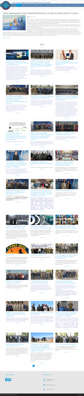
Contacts (80, 394)
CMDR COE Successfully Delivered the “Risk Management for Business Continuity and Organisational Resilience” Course (42, 136)
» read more (17, 81)
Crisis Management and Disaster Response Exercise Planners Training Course (66, 256)
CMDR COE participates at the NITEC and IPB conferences (16, 227)
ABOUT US (24, 5)
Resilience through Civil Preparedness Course (14, 282)
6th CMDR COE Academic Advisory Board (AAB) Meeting (65, 282)
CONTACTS (67, 5)
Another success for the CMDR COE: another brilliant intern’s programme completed (65, 314)
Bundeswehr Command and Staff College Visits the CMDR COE (42, 97)
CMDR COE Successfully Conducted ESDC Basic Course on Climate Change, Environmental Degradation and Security (17, 100)
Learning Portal (76, 5)
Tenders (61, 5)
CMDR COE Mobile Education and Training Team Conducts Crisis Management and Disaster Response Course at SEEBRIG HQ (42, 64)
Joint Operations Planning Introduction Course (14, 345)
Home (14, 5)
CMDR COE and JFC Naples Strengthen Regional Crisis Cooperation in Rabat (64, 163)
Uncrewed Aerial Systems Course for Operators (42, 313)
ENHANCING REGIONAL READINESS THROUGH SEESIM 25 (41, 163)
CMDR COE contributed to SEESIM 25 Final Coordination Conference (16, 314)
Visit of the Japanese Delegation (66, 344)
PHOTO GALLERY (6, 38)
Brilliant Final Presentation (64, 190)
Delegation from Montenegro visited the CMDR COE (65, 133)
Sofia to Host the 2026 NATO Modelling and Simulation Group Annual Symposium (17, 62)
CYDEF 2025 (10, 255)
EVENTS (41, 5)
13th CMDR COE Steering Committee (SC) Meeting (39, 282)
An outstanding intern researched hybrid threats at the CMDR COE (66, 62)
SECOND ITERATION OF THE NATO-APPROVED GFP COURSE (66, 227)
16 (48, 365)
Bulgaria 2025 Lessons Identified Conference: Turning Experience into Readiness (66, 98)
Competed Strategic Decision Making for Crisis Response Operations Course (16, 192)
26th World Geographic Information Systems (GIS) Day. (41, 227)
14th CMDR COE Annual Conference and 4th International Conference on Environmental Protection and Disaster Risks (16, 136)
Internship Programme (51, 5)
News (19, 5)
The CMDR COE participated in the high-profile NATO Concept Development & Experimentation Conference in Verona (42, 193)
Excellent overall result (38, 255)
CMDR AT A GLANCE (33, 5)
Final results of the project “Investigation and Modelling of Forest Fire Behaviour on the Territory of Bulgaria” (16, 164)
